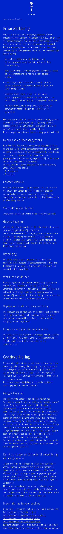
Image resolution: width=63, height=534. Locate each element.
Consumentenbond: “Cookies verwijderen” (21, 518)
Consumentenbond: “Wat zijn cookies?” (20, 512)
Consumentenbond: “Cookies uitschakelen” (22, 521)
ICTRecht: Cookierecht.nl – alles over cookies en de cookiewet (30, 524)
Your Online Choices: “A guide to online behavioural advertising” (31, 528)
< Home (31, 14)
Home (5, 19)
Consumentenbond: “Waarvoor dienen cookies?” (24, 515)
